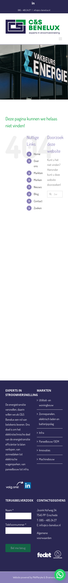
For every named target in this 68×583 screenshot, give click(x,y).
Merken (38, 180)
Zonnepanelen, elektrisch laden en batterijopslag (49, 419)
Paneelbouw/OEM (49, 441)
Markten (38, 173)
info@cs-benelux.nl (41, 10)
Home (37, 154)
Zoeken (38, 208)
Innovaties (44, 450)
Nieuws (38, 187)
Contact (38, 201)
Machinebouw (47, 459)
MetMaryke (38, 577)
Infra (41, 433)
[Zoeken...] (55, 194)
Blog (36, 194)
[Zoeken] (50, 194)
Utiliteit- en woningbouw (46, 402)
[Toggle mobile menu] (61, 39)
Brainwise (50, 577)
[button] (61, 578)
